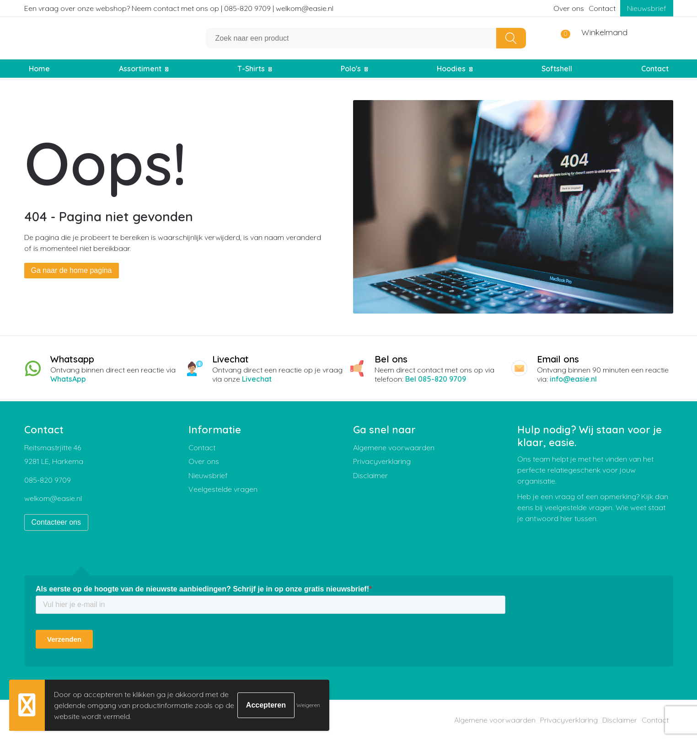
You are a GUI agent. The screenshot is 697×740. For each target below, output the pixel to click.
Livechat (257, 378)
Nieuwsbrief (646, 8)
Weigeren (308, 705)
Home (39, 68)
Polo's (351, 68)
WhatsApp (68, 378)
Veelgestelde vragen (222, 489)
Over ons (568, 8)
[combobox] (351, 38)
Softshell (557, 68)
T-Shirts (251, 68)
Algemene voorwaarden (393, 447)
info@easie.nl (573, 378)
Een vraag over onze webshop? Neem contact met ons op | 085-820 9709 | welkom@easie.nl (178, 8)
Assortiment (140, 68)
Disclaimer (370, 475)
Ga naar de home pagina (71, 270)
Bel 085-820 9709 (435, 378)
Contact (602, 8)
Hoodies (451, 68)
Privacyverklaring (382, 461)
